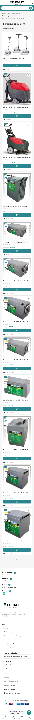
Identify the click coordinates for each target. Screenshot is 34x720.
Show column (9, 28)
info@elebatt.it (11, 587)
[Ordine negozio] (29, 28)
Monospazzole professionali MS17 (14, 58)
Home (4, 13)
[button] (17, 116)
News (4, 624)
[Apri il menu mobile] (2, 2)
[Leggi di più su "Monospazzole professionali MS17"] (17, 65)
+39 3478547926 (13, 581)
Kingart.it (27, 700)
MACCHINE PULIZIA (14, 13)
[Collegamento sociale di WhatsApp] (4, 593)
